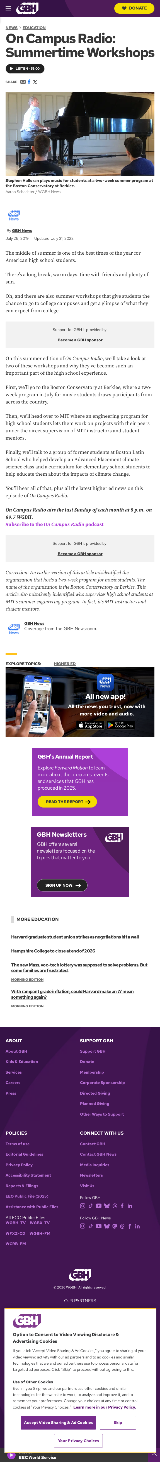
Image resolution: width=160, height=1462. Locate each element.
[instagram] (83, 1205)
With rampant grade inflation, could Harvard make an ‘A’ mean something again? (72, 994)
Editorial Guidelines (24, 1154)
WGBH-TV (16, 1223)
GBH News (22, 230)
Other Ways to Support (102, 1114)
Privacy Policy (19, 1165)
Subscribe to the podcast (54, 524)
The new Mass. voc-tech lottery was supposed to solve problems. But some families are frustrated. (79, 967)
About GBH (16, 1051)
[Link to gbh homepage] (27, 8)
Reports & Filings (22, 1186)
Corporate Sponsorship (102, 1082)
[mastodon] (114, 1226)
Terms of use (18, 1144)
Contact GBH (92, 1144)
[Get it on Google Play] (120, 725)
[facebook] (122, 1205)
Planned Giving (94, 1103)
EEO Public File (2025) (27, 1196)
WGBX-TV (40, 1223)
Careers (13, 1082)
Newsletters (91, 1175)
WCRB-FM (16, 1244)
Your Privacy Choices (78, 1440)
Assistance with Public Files (32, 1207)
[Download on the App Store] (90, 725)
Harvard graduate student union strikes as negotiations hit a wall (75, 937)
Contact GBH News (98, 1154)
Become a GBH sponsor (80, 339)
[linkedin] (129, 1205)
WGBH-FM (40, 1233)
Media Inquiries (94, 1165)
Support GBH (93, 1051)
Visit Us (87, 1186)
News (12, 27)
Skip (118, 1422)
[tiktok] (90, 1205)
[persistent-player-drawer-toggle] (154, 1455)
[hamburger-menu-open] (11, 8)
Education (34, 27)
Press (11, 1093)
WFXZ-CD (15, 1233)
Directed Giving (95, 1093)
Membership (92, 1072)
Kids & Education (22, 1061)
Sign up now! (59, 885)
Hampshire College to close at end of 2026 (53, 951)
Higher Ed (65, 663)
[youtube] (98, 1205)
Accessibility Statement (28, 1175)
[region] (80, 1380)
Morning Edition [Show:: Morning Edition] (27, 979)
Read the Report (64, 801)
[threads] (114, 1205)
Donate (134, 8)
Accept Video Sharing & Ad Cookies (58, 1422)
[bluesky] (107, 1205)
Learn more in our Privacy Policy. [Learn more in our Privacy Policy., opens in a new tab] (104, 1407)
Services (14, 1072)
